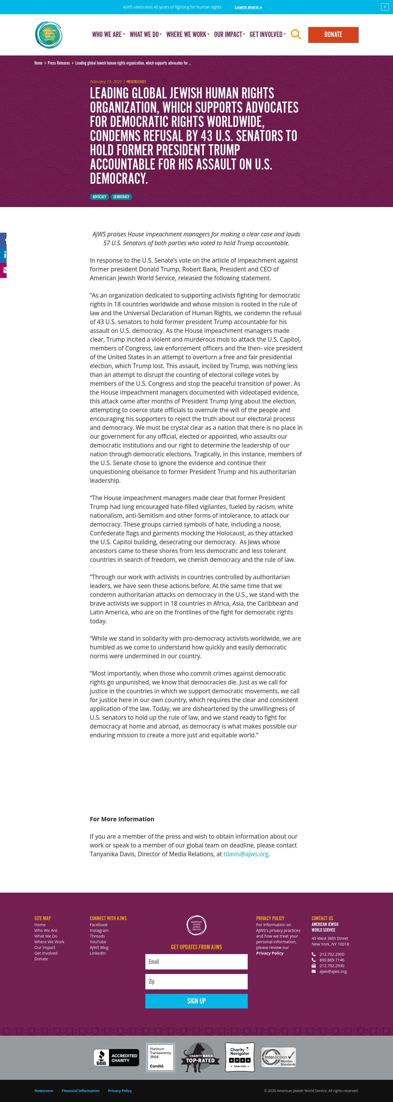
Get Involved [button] (266, 35)
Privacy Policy (270, 953)
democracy (121, 197)
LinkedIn (98, 953)
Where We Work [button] (186, 35)
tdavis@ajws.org (246, 854)
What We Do (45, 936)
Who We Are (45, 930)
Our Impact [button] (228, 35)
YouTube (98, 941)
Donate (333, 35)
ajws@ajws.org (333, 971)
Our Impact (44, 947)
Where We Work (49, 941)
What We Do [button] (144, 35)
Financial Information (81, 1090)
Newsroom (43, 1090)
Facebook (98, 924)
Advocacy (99, 197)
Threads (97, 936)
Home (40, 924)
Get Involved (46, 953)
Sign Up (196, 1001)
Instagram (99, 930)
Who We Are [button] (107, 35)
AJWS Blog (99, 947)
